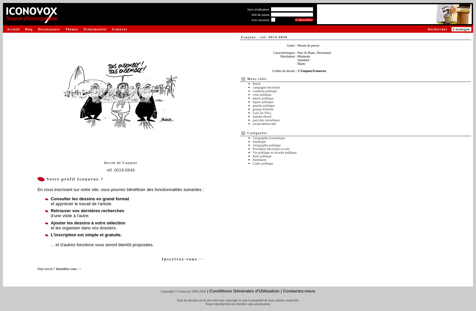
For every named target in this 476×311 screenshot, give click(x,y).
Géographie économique (269, 138)
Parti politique (262, 156)
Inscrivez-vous (183, 258)
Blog (29, 29)
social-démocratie (264, 124)
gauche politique (264, 105)
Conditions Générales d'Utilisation (245, 291)
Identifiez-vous (68, 269)
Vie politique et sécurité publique (275, 152)
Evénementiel (95, 29)
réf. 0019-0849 (121, 170)
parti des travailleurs (266, 120)
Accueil (13, 29)
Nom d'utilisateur (259, 9)
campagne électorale (266, 87)
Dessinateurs (49, 29)
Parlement (259, 160)
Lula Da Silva (262, 113)
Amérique (259, 141)
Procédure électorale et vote (271, 149)
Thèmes (71, 29)
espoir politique (263, 102)
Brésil (257, 84)
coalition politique (265, 91)
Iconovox (120, 29)
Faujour (130, 163)
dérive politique (263, 98)
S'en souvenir (260, 20)
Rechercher (437, 29)
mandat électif (262, 116)
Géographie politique (267, 145)
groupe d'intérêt (263, 109)
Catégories (257, 133)
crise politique (262, 95)
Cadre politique (263, 163)
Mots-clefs (257, 79)
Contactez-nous (299, 291)
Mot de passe (260, 15)
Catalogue (461, 29)
